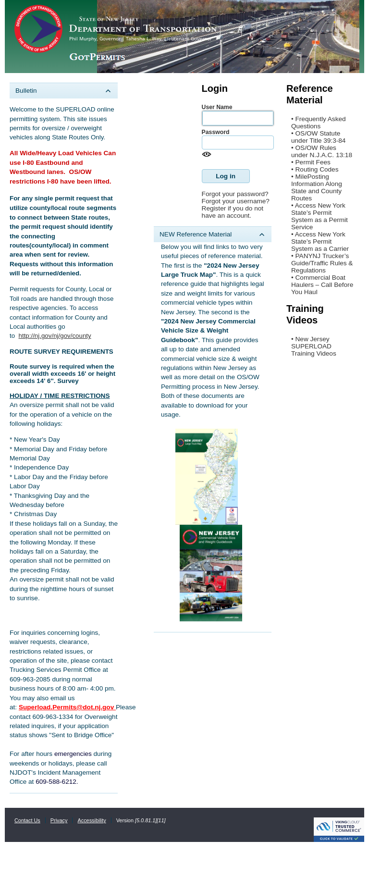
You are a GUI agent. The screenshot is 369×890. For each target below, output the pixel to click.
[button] (226, 176)
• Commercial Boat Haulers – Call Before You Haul (322, 285)
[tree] (64, 438)
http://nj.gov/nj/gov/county (55, 335)
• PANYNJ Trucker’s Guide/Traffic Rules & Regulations (322, 263)
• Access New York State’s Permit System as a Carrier (320, 241)
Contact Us (27, 820)
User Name (217, 107)
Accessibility (91, 820)
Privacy (59, 820)
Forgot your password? (235, 194)
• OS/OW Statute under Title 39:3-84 (318, 137)
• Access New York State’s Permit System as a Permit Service (319, 216)
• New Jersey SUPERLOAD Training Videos (313, 346)
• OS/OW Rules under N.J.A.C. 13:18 (321, 151)
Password (216, 132)
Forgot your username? (236, 201)
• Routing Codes (314, 169)
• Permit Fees (311, 162)
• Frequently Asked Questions (318, 122)
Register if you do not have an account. (232, 212)
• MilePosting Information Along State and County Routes (316, 187)
